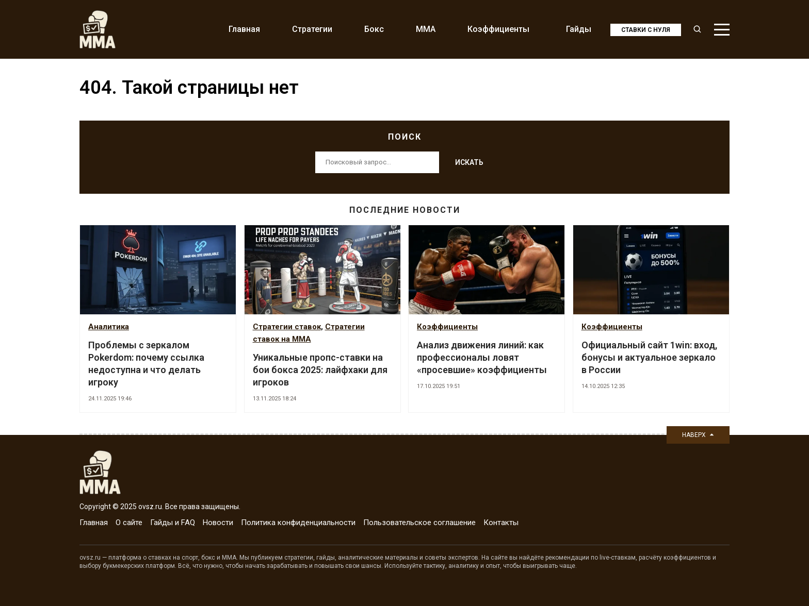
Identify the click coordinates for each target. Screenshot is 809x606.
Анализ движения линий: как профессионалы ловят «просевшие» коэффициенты (482, 357)
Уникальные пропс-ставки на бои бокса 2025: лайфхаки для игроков (320, 370)
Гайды (578, 29)
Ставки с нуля (645, 29)
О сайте (129, 522)
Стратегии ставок (287, 326)
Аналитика (108, 326)
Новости (218, 522)
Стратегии (312, 29)
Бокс (374, 29)
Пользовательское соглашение (419, 522)
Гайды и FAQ (172, 522)
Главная (244, 29)
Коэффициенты (498, 29)
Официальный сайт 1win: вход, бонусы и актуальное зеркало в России (649, 357)
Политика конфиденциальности (298, 522)
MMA (425, 29)
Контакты (501, 522)
